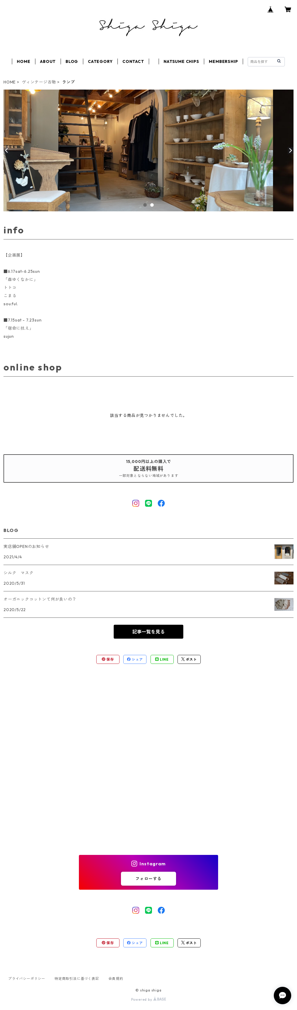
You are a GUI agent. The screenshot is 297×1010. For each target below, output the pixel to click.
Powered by (148, 999)
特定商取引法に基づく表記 (77, 978)
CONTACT (133, 61)
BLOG (72, 61)
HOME (23, 61)
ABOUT (48, 61)
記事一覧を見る (148, 632)
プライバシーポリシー (26, 978)
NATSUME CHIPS (181, 61)
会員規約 (115, 978)
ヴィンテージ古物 (39, 82)
